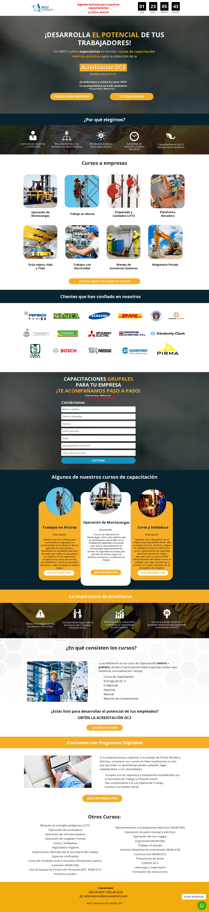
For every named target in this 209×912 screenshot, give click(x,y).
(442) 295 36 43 (114, 892)
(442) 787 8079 (96, 892)
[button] (98, 12)
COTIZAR (98, 460)
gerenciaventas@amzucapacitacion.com (105, 895)
